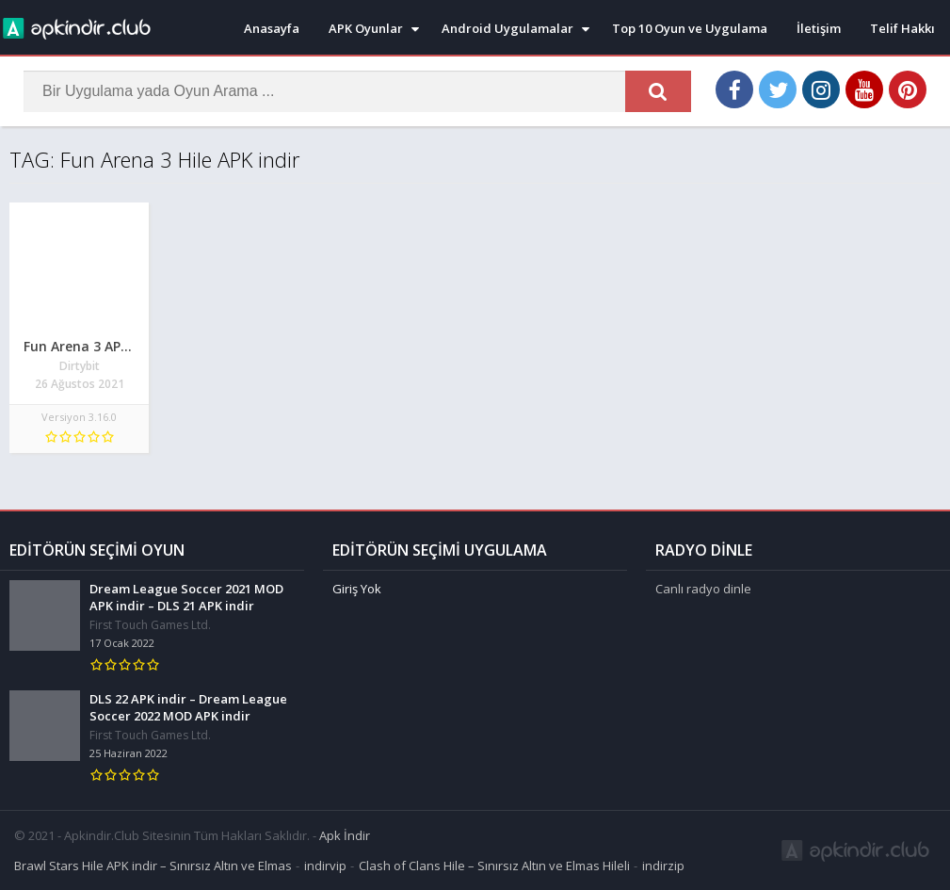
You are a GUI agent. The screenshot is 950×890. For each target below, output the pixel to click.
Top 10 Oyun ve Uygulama (689, 28)
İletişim (819, 28)
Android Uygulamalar (507, 28)
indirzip (663, 865)
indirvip (325, 865)
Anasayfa (271, 28)
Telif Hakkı (902, 28)
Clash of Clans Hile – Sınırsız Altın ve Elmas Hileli (494, 865)
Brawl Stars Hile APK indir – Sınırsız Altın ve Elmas (153, 865)
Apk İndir (344, 835)
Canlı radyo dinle (703, 588)
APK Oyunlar (366, 28)
